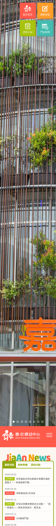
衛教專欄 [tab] (22, 465)
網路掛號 (45, 14)
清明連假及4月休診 (25, 493)
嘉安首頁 (27, 14)
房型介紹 (27, 32)
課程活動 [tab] (35, 465)
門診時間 (45, 32)
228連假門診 (22, 518)
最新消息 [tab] (9, 465)
